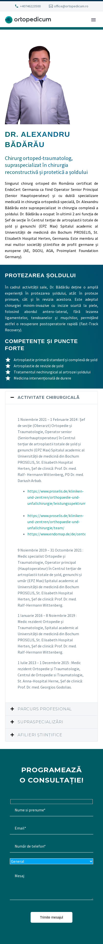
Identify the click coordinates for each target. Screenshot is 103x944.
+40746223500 (30, 6)
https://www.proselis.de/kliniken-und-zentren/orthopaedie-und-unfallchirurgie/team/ (55, 521)
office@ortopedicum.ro (71, 6)
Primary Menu (93, 19)
